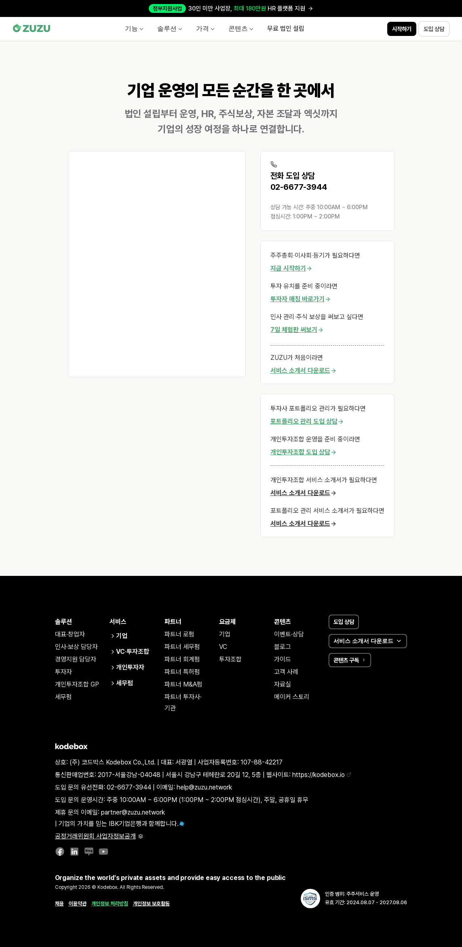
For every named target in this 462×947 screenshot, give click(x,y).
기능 (134, 28)
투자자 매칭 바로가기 (300, 299)
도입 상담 (343, 621)
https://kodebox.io (321, 775)
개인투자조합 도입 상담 (303, 452)
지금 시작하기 (291, 268)
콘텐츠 (241, 28)
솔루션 (170, 28)
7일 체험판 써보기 (297, 330)
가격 (205, 28)
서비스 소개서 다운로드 (303, 370)
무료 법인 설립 (285, 28)
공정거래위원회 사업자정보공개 (99, 836)
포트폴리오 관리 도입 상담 (307, 421)
